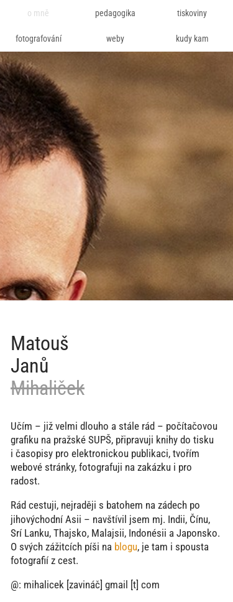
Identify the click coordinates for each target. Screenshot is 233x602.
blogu (125, 546)
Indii (176, 519)
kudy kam (192, 39)
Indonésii (148, 533)
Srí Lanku (30, 533)
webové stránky (43, 467)
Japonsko (196, 533)
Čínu (199, 519)
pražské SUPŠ (82, 439)
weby (115, 39)
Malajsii (107, 533)
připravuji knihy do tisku (165, 439)
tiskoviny (192, 13)
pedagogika (115, 13)
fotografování (39, 39)
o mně (38, 13)
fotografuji (100, 467)
